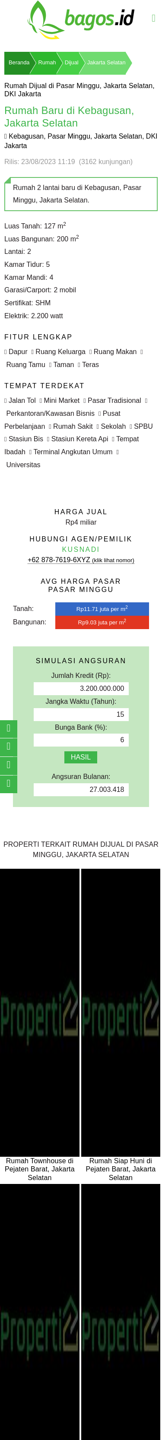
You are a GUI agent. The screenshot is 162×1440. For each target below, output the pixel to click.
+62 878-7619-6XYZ (81, 559)
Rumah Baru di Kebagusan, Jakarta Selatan (69, 116)
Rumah (47, 62)
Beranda (19, 62)
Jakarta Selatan (106, 62)
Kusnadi (81, 549)
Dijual (72, 62)
